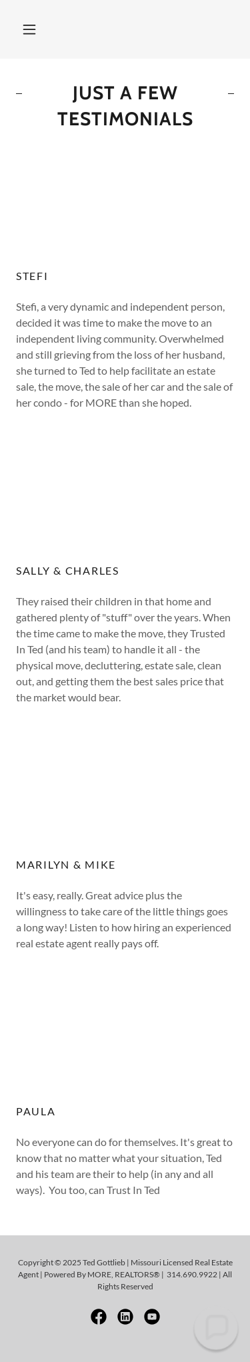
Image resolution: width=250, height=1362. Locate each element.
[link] (98, 1316)
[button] (29, 29)
